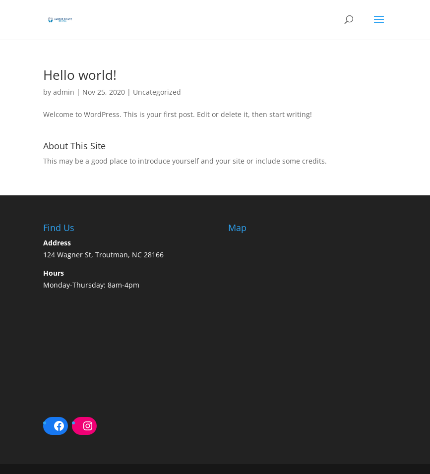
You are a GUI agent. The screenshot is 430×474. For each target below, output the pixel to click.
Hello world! (80, 75)
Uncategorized (157, 92)
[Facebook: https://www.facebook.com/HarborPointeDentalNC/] (59, 426)
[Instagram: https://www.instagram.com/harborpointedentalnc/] (88, 426)
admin (63, 92)
